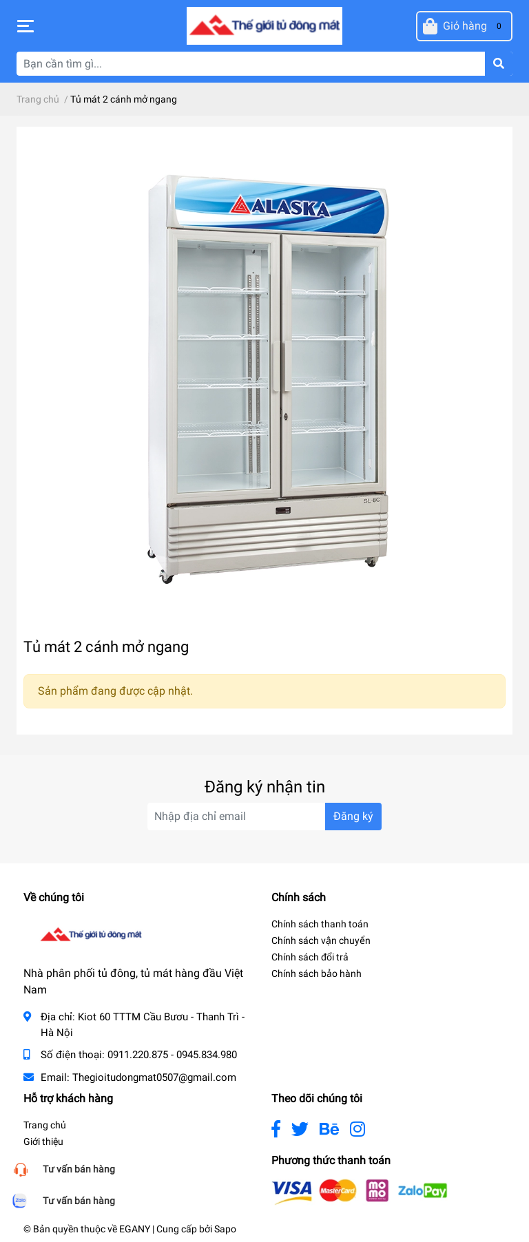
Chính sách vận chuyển (321, 940)
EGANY (134, 1228)
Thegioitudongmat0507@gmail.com (154, 1077)
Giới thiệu (43, 1141)
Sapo (225, 1228)
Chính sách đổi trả (310, 956)
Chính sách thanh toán (320, 923)
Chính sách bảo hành (316, 973)
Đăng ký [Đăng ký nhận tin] (353, 816)
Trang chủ (44, 1124)
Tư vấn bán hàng (79, 1169)
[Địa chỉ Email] (264, 816)
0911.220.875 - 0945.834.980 (172, 1055)
